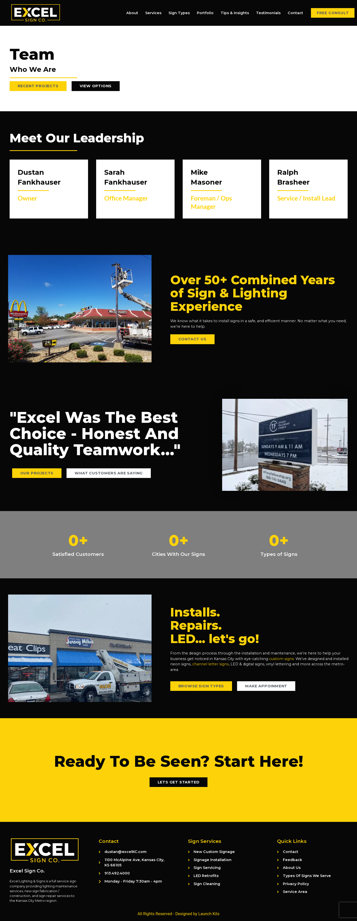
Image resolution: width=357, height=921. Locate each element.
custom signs (281, 658)
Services (153, 13)
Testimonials (268, 13)
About (132, 13)
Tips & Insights (235, 13)
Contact (295, 13)
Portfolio (205, 13)
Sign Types (179, 13)
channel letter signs (210, 664)
